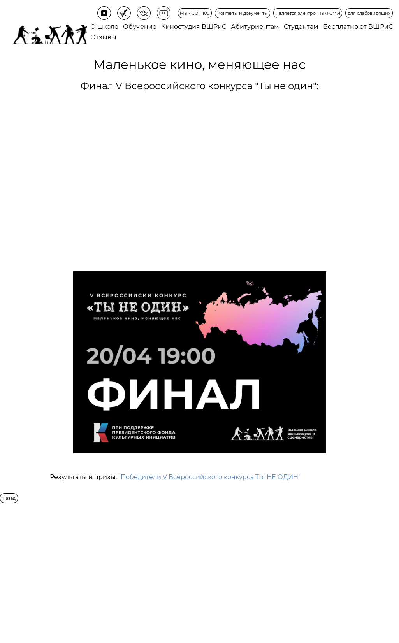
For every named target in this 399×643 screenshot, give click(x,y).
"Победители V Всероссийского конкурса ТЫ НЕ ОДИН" (209, 477)
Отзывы (103, 37)
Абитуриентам (255, 26)
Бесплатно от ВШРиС (358, 26)
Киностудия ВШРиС (193, 26)
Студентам (301, 26)
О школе (104, 26)
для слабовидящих (369, 13)
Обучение (139, 26)
